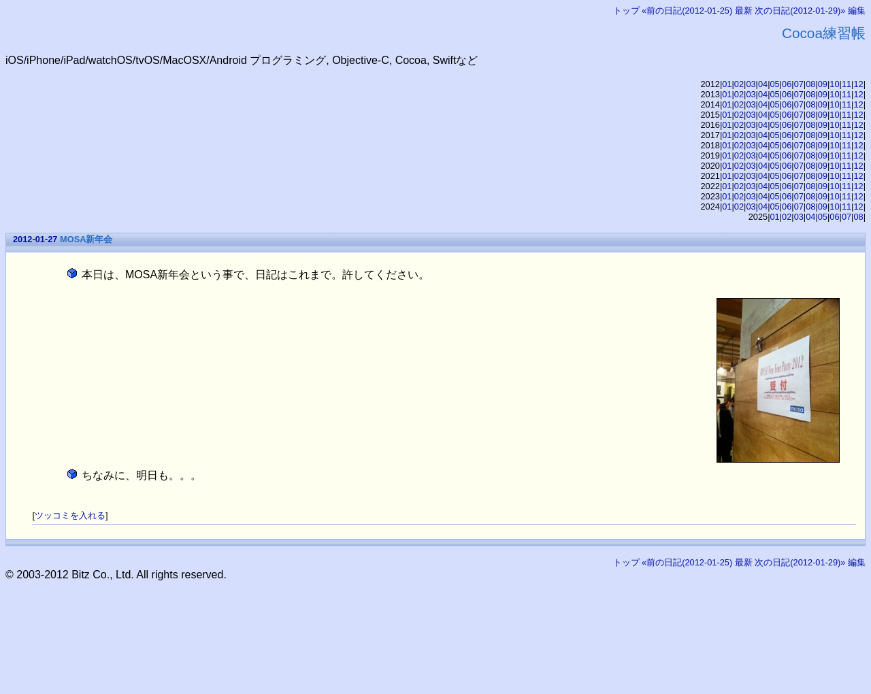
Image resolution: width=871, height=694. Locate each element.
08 (810, 84)
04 (763, 84)
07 (799, 84)
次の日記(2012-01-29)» (800, 10)
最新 (744, 10)
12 (858, 84)
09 (822, 84)
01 (727, 84)
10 (834, 84)
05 (775, 84)
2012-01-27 (35, 239)
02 (739, 84)
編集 (857, 10)
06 (786, 84)
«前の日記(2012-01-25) (687, 10)
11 (846, 84)
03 (750, 84)
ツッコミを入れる (70, 515)
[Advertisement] (253, 611)
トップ (626, 10)
